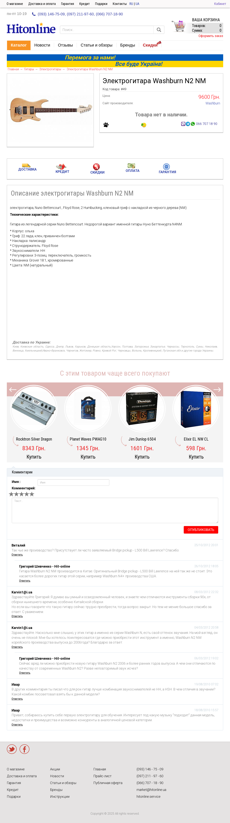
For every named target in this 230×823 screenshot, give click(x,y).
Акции (55, 769)
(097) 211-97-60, (81, 14)
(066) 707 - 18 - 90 (150, 783)
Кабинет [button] (220, 4)
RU (131, 4)
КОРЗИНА (178, 26)
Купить (34, 457)
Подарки (101, 4)
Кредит (84, 4)
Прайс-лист (102, 776)
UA (137, 4)
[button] (19, 45)
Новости (57, 776)
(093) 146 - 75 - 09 (150, 769)
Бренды (56, 790)
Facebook (24, 749)
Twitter (12, 749)
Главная (99, 769)
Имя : (16, 482)
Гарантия (67, 4)
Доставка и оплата (42, 4)
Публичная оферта (107, 783)
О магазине (15, 4)
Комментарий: (23, 488)
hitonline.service (149, 797)
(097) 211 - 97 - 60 (150, 776)
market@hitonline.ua (151, 790)
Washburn (213, 103)
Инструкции (59, 797)
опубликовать (201, 530)
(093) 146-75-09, (52, 14)
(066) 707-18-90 (109, 14)
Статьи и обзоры (63, 783)
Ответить (17, 554)
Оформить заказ (210, 36)
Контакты (120, 4)
